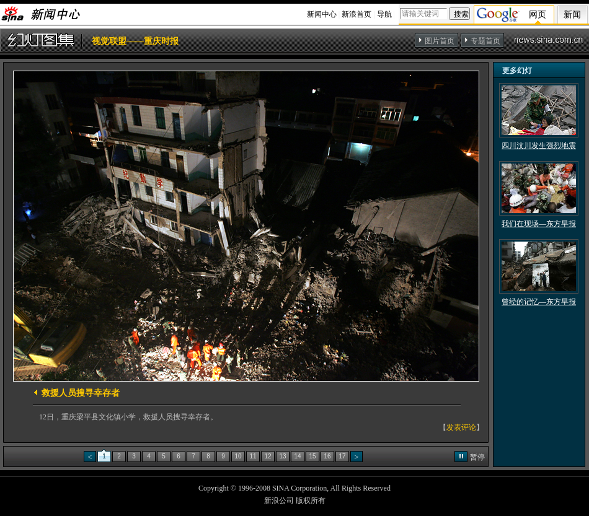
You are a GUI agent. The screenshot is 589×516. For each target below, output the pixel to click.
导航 (384, 14)
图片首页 (439, 41)
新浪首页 (356, 14)
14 (297, 456)
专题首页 (485, 41)
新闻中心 (322, 14)
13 (282, 456)
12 (267, 456)
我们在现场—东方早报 (539, 223)
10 (237, 456)
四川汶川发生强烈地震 (539, 145)
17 (342, 456)
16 (327, 456)
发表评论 (461, 427)
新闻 (572, 14)
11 (252, 456)
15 (312, 456)
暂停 (477, 457)
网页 (537, 14)
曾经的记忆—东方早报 (539, 301)
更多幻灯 (517, 70)
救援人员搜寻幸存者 (81, 393)
